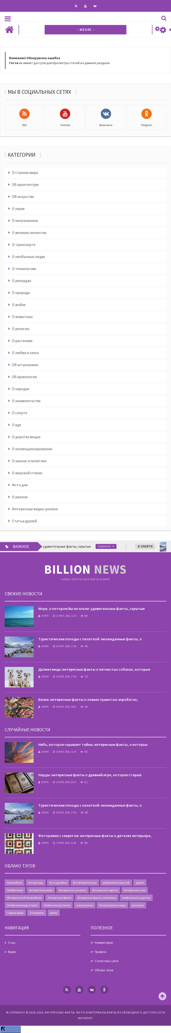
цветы (53, 913)
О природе (21, 292)
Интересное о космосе (72, 890)
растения (138, 905)
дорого (140, 882)
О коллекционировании (32, 448)
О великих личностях (29, 232)
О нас (12, 943)
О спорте (19, 412)
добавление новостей (116, 882)
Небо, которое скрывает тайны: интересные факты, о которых (93, 744)
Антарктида (35, 882)
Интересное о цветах (105, 890)
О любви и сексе (25, 352)
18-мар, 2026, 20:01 (64, 706)
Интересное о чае (134, 890)
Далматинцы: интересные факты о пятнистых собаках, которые (94, 669)
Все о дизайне (58, 882)
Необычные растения (57, 905)
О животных (22, 316)
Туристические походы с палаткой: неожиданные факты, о (90, 639)
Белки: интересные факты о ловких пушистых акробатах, (88, 699)
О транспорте (23, 244)
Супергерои (37, 913)
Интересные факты (59, 897)
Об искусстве (23, 196)
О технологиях (24, 268)
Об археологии (24, 376)
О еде (16, 424)
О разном (19, 496)
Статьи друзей (24, 521)
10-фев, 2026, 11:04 (64, 751)
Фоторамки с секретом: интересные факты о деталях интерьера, (95, 835)
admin (43, 615)
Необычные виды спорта (22, 905)
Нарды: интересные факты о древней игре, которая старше (89, 774)
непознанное (84, 905)
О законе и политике (29, 460)
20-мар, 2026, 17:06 (64, 646)
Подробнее (108, 546)
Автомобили (14, 882)
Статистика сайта (107, 961)
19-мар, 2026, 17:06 (64, 676)
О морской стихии (27, 472)
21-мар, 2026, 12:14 (64, 615)
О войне (19, 304)
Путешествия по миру (112, 905)
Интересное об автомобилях (24, 897)
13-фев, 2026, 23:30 (64, 843)
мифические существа (136, 897)
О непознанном (25, 220)
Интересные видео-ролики (35, 508)
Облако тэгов (104, 970)
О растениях (22, 340)
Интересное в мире (41, 890)
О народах (20, 388)
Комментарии (104, 943)
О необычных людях (28, 256)
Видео (12, 952)
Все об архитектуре (85, 882)
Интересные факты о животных (97, 897)
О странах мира (25, 172)
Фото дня (19, 484)
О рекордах (21, 280)
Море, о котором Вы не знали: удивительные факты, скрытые (91, 608)
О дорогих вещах (26, 436)
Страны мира (15, 913)
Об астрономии (25, 364)
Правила (100, 952)
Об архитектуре (25, 184)
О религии (20, 328)
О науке (18, 208)
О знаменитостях (26, 400)
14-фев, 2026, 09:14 (64, 782)
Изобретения (15, 890)
